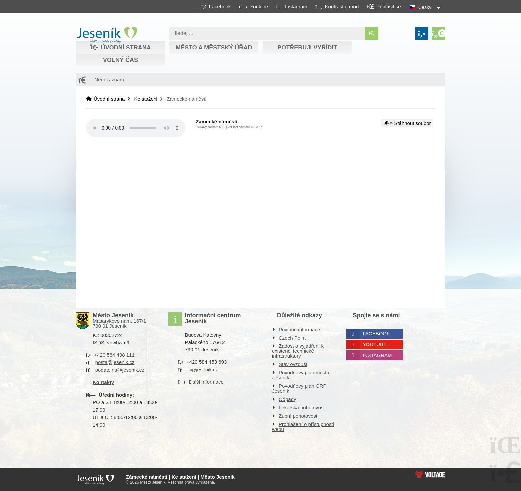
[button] (337, 6)
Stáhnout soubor (407, 123)
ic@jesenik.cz (202, 369)
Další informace (206, 382)
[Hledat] (371, 33)
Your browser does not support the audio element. (136, 128)
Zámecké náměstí (216, 121)
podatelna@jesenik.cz (119, 370)
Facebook (376, 333)
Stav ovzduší (293, 364)
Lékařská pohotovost (302, 407)
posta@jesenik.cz (115, 362)
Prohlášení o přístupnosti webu (303, 426)
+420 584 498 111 (114, 355)
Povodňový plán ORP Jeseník (299, 388)
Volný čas (120, 60)
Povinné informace (299, 329)
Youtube (375, 344)
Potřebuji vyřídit (307, 47)
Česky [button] (424, 7)
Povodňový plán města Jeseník (300, 375)
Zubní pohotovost (298, 416)
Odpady (287, 399)
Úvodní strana (107, 35)
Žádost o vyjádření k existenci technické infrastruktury (298, 351)
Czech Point (292, 338)
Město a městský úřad (214, 47)
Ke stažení (145, 98)
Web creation (430, 474)
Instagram (377, 355)
